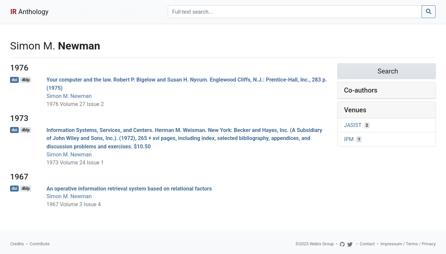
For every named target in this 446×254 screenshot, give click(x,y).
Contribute (39, 243)
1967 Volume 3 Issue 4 (74, 204)
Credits (17, 243)
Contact (367, 243)
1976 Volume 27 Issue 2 (75, 104)
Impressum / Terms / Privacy (408, 243)
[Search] (295, 11)
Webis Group (321, 243)
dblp (25, 80)
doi (14, 80)
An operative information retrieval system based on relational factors (129, 188)
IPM (349, 139)
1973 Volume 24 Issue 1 (75, 162)
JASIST (353, 125)
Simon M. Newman (69, 96)
